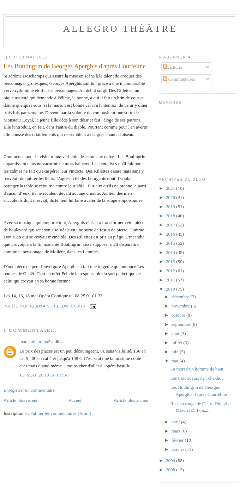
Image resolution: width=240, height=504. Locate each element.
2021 (171, 188)
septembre (182, 324)
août (176, 333)
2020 (171, 197)
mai (176, 360)
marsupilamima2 (34, 341)
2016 (171, 234)
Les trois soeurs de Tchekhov (196, 378)
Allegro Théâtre (120, 29)
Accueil (75, 400)
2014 (171, 252)
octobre (179, 315)
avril (176, 421)
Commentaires (179, 79)
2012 (171, 270)
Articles (173, 67)
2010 (171, 289)
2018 (171, 215)
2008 (171, 469)
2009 (171, 460)
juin (176, 351)
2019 (171, 206)
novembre (181, 306)
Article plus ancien (131, 400)
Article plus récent (20, 400)
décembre (181, 296)
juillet (178, 342)
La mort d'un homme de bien (196, 369)
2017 (171, 225)
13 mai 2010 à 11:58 (44, 375)
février (178, 440)
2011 (171, 279)
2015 (171, 243)
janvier (178, 449)
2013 (171, 261)
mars (177, 431)
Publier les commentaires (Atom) (60, 413)
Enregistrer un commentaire (29, 390)
